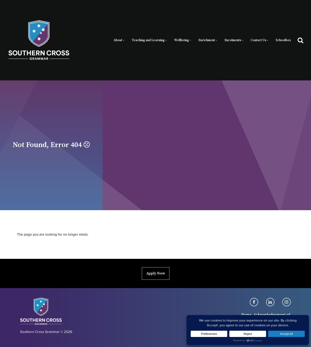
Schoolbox (283, 40)
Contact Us (258, 40)
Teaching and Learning (148, 40)
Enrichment (206, 40)
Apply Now (155, 273)
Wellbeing (181, 40)
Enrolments (233, 40)
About (118, 40)
